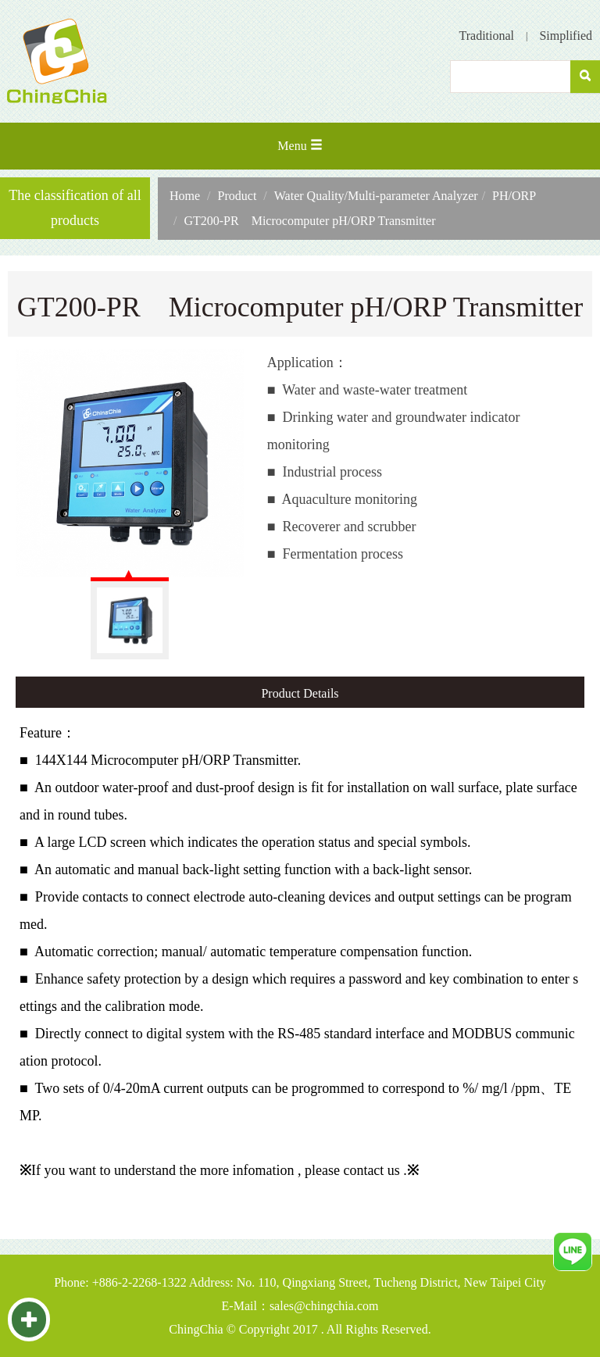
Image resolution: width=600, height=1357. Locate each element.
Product (237, 195)
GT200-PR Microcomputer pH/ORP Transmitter (309, 220)
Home (185, 195)
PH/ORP (514, 195)
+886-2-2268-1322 (139, 1282)
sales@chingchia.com (324, 1305)
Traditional (487, 35)
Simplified (565, 35)
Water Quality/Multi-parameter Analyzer (376, 195)
